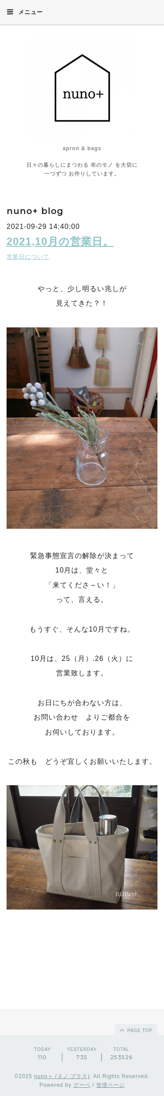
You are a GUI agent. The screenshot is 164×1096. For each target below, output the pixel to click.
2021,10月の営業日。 (60, 241)
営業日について (28, 256)
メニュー (25, 11)
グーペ (82, 1085)
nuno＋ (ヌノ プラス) (62, 1076)
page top (136, 1029)
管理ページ (110, 1085)
